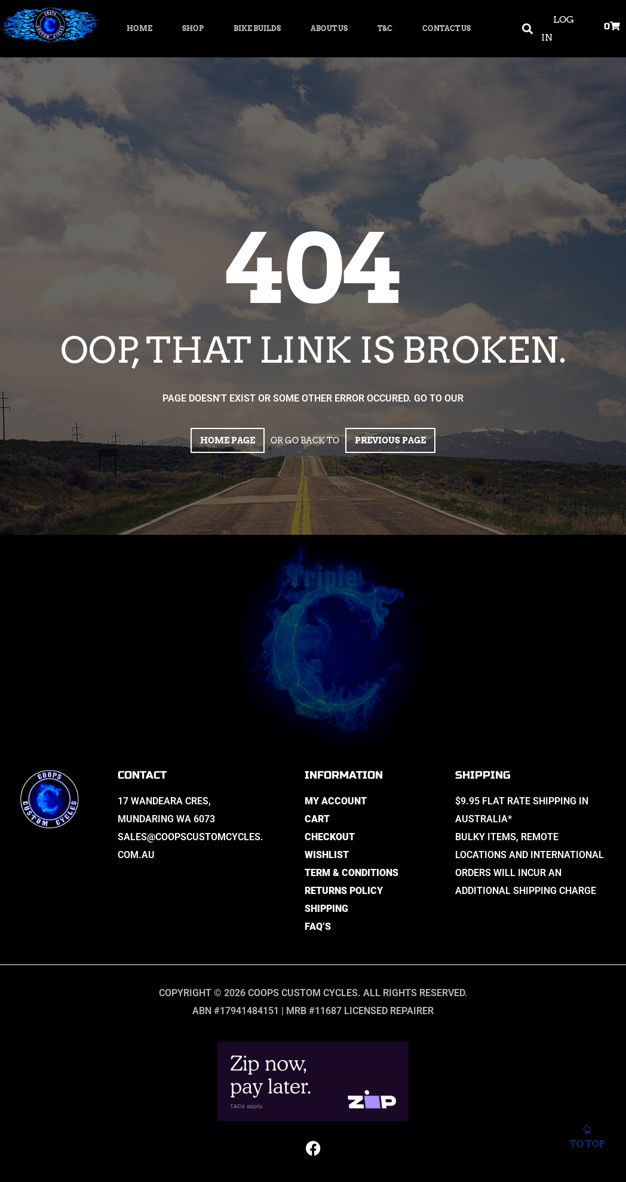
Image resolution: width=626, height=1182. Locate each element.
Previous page (390, 440)
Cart (317, 819)
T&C (385, 28)
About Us (329, 28)
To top (587, 1140)
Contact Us (446, 28)
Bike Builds (257, 28)
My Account (336, 801)
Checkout (330, 837)
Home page (227, 440)
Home (139, 28)
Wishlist (327, 855)
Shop (193, 28)
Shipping (326, 908)
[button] (527, 29)
